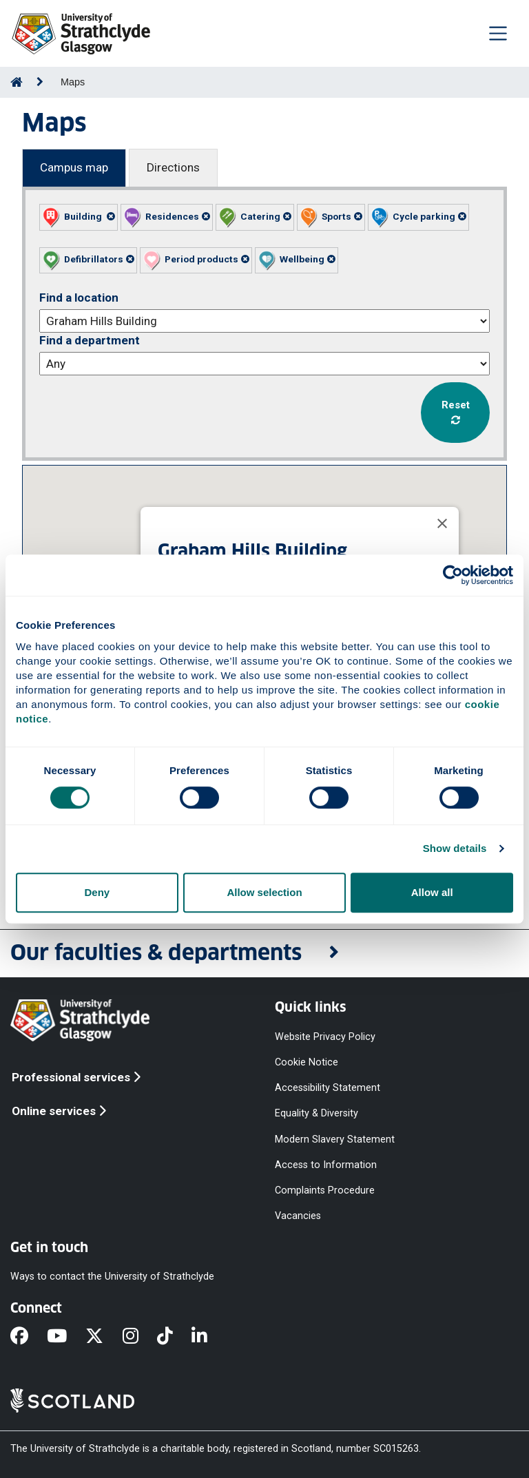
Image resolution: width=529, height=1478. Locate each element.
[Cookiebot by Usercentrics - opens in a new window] (453, 575)
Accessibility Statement (327, 1088)
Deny (97, 892)
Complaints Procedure (325, 1190)
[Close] (442, 523)
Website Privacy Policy (325, 1036)
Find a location (78, 297)
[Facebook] (28, 1336)
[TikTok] (174, 1336)
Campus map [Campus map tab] (74, 167)
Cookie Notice (306, 1062)
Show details (455, 848)
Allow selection (264, 892)
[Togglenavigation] (498, 33)
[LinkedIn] (208, 1336)
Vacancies (298, 1216)
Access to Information (326, 1164)
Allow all (432, 892)
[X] (103, 1336)
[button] (78, 217)
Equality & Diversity (316, 1113)
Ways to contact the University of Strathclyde (112, 1276)
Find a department (89, 340)
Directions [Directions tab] (173, 167)
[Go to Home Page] (16, 82)
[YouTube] (66, 1336)
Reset (456, 412)
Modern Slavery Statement (335, 1139)
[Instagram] (140, 1336)
